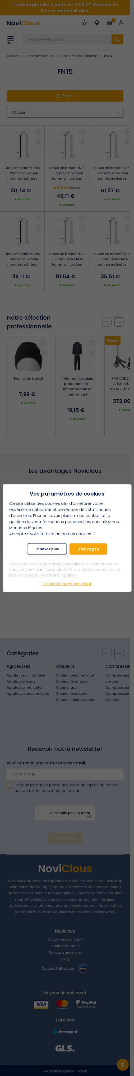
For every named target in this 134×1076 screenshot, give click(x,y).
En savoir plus (47, 549)
